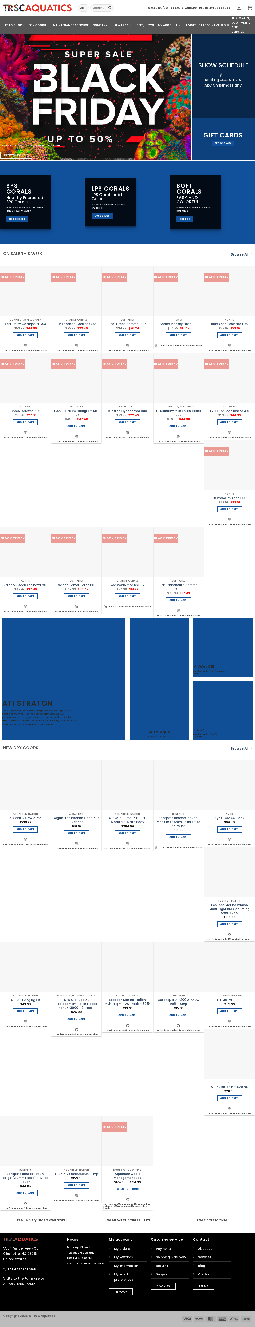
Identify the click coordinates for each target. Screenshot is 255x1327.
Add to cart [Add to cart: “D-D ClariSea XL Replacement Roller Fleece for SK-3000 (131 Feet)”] (76, 1019)
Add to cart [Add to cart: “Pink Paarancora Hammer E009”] (178, 600)
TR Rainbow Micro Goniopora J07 (178, 413)
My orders (122, 1249)
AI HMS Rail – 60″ (229, 1000)
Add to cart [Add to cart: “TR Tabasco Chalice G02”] (76, 335)
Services (204, 1257)
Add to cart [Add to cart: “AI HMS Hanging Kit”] (25, 1011)
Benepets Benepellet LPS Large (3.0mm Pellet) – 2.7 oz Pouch (25, 1178)
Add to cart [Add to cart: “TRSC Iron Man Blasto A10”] (229, 422)
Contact (205, 1274)
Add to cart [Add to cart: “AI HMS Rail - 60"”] (229, 1011)
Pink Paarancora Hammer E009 (179, 587)
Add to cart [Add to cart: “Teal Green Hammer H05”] (127, 335)
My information (126, 1266)
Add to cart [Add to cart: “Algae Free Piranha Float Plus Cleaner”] (76, 833)
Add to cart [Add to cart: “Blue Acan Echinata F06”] (229, 335)
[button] (239, 8)
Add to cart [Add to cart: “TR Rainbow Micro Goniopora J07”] (178, 426)
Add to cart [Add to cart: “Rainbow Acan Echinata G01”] (25, 596)
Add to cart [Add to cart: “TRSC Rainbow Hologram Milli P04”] (76, 426)
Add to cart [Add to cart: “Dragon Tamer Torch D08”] (76, 596)
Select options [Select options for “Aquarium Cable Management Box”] (127, 1189)
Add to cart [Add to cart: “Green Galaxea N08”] (25, 422)
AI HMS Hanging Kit (25, 1000)
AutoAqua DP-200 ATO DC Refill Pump (178, 1002)
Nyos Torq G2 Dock (229, 818)
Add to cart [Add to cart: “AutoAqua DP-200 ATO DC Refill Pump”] (178, 1015)
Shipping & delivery (171, 1257)
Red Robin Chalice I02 (127, 585)
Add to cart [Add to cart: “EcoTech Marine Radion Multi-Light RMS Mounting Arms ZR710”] (229, 924)
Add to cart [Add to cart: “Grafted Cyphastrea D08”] (127, 422)
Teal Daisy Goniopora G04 (25, 324)
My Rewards (123, 1257)
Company (101, 25)
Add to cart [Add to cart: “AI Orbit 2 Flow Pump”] (25, 829)
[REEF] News (144, 25)
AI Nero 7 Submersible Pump (76, 1174)
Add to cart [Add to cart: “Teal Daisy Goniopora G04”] (25, 335)
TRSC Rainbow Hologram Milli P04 (76, 413)
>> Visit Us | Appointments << (206, 25)
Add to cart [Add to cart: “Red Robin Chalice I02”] (127, 596)
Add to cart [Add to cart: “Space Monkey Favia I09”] (178, 335)
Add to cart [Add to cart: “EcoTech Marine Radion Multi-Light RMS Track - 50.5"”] (127, 1015)
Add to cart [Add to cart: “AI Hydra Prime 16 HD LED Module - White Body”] (127, 833)
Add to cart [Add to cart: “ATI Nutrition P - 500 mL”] (229, 1098)
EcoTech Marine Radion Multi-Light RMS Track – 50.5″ (127, 1002)
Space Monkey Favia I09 (178, 324)
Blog (201, 1266)
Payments (164, 1249)
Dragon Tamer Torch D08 (76, 585)
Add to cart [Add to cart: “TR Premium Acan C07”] (229, 509)
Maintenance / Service (71, 25)
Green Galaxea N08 (25, 411)
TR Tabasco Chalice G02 (76, 324)
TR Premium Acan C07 (229, 498)
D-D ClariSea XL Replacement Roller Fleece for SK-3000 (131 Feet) (76, 1004)
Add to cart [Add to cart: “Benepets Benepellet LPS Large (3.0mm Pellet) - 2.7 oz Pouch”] (25, 1193)
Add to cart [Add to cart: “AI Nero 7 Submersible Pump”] (76, 1185)
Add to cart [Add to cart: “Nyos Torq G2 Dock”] (229, 829)
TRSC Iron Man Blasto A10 (229, 411)
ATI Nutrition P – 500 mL (229, 1087)
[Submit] (110, 8)
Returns (162, 1266)
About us (205, 1249)
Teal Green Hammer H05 (127, 324)
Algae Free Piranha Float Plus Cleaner (76, 820)
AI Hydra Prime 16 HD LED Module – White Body (127, 820)
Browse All (241, 254)
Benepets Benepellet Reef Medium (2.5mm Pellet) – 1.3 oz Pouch (178, 822)
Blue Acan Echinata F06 (229, 324)
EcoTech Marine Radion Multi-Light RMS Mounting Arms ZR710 (229, 909)
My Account (169, 25)
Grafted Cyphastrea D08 (127, 411)
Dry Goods (39, 25)
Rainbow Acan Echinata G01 (25, 585)
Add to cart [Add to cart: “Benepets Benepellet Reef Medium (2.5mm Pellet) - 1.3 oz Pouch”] (178, 837)
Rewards (122, 25)
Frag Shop (15, 25)
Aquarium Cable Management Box (127, 1176)
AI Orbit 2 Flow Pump (25, 818)
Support (162, 1274)
